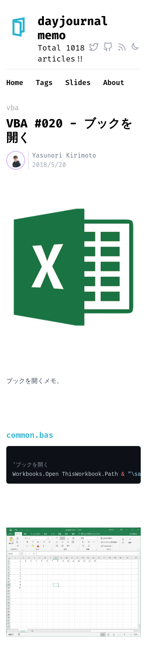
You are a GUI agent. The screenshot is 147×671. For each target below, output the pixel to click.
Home (14, 82)
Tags (44, 82)
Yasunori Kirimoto (64, 155)
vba (12, 107)
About (113, 82)
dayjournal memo (73, 28)
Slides (78, 82)
